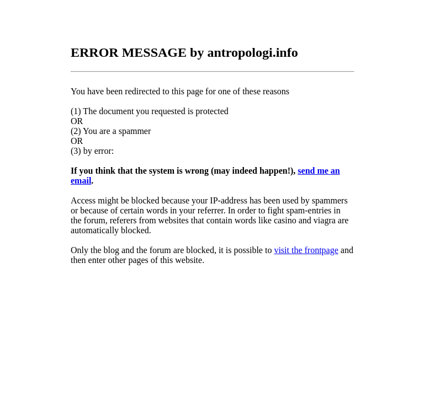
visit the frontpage (306, 250)
